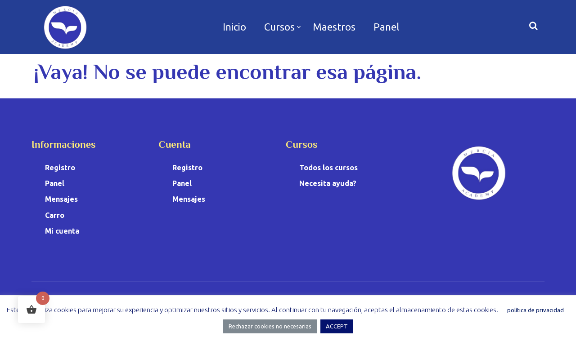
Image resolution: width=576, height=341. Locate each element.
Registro (60, 168)
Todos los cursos (328, 168)
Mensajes (61, 199)
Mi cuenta (62, 231)
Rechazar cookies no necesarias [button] (270, 326)
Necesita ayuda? (327, 183)
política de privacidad (535, 310)
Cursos (279, 26)
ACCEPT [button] (337, 326)
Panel (386, 26)
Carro (54, 215)
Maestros (334, 26)
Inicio (234, 26)
